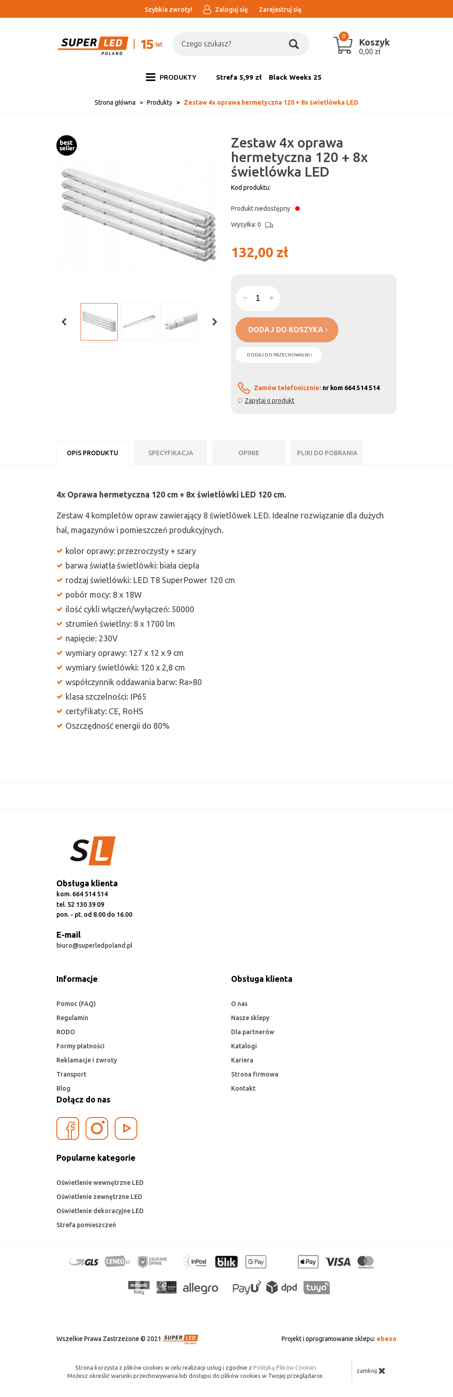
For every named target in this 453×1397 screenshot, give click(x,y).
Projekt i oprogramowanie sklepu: (339, 1338)
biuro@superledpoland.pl (94, 945)
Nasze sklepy (250, 1017)
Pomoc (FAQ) (76, 1003)
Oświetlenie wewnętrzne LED (100, 1182)
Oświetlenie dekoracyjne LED (100, 1210)
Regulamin (72, 1017)
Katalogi (244, 1046)
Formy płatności (80, 1046)
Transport (71, 1074)
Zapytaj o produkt (269, 400)
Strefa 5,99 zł (239, 77)
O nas (239, 1003)
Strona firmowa (254, 1074)
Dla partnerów (252, 1032)
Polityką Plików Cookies (285, 1367)
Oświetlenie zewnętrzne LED (99, 1196)
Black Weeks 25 (295, 77)
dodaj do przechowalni (279, 354)
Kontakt (243, 1088)
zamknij (371, 1370)
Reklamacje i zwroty (86, 1060)
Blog (63, 1088)
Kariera (242, 1060)
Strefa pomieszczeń (86, 1225)
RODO (65, 1032)
